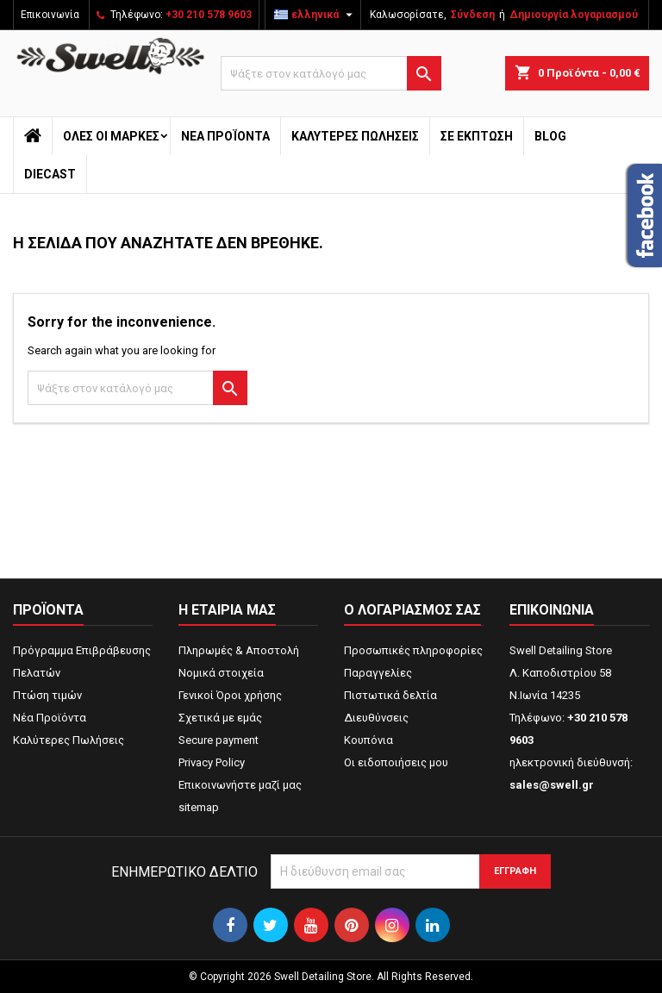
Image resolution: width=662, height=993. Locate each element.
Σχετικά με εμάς (220, 717)
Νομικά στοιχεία (221, 672)
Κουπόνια (368, 740)
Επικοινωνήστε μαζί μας (240, 784)
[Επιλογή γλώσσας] (315, 14)
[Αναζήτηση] (331, 73)
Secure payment (218, 740)
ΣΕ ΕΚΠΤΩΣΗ (476, 136)
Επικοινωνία (50, 15)
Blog (550, 136)
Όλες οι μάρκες (111, 136)
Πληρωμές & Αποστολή (238, 650)
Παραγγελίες (378, 672)
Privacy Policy (211, 762)
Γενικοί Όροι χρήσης (230, 695)
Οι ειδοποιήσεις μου (396, 762)
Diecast (50, 174)
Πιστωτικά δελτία (390, 695)
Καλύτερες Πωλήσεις (355, 136)
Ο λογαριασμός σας (412, 610)
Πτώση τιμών (47, 695)
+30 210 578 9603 (209, 15)
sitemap (198, 807)
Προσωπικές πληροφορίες (413, 650)
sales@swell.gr (551, 784)
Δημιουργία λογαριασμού (573, 15)
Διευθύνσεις (376, 717)
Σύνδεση (473, 15)
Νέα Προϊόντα (225, 136)
